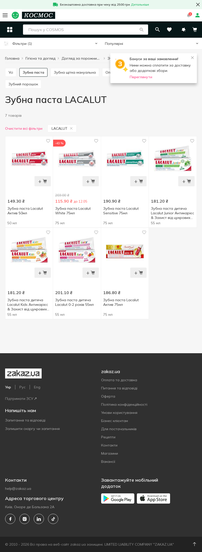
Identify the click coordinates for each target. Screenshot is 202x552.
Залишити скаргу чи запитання (32, 428)
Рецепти (108, 437)
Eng (37, 387)
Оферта (108, 396)
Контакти (109, 445)
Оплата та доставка (119, 380)
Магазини (109, 453)
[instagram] (24, 519)
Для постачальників (119, 429)
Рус (22, 387)
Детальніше (140, 4)
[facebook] (10, 519)
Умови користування (119, 412)
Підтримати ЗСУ (21, 398)
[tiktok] (53, 519)
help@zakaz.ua (18, 488)
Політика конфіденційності (124, 404)
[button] (152, 29)
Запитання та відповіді (25, 420)
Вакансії (108, 461)
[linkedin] (39, 519)
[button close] (198, 5)
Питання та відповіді (119, 388)
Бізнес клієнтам (114, 420)
